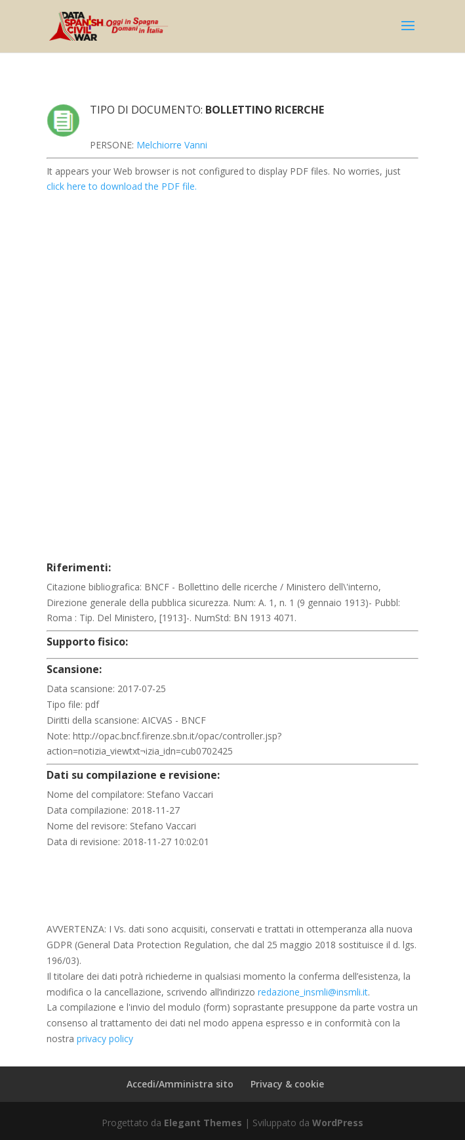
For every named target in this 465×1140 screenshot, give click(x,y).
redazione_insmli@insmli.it (313, 992)
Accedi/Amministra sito (180, 1084)
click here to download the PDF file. (122, 186)
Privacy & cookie (287, 1084)
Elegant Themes (203, 1122)
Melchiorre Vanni (171, 145)
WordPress (337, 1122)
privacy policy (105, 1038)
